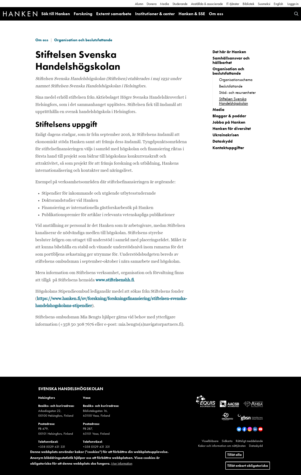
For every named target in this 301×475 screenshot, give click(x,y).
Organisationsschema (235, 79)
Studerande (180, 4)
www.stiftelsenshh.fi (115, 280)
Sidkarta (227, 441)
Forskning (83, 14)
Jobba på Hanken (229, 122)
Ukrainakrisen (226, 134)
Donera (151, 4)
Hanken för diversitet (232, 128)
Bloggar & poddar (229, 115)
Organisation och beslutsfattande (83, 39)
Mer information (121, 465)
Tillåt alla (234, 457)
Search (296, 14)
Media (164, 4)
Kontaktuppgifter (228, 147)
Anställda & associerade (207, 4)
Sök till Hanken (55, 14)
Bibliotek (248, 4)
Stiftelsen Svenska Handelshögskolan (233, 101)
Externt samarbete (113, 14)
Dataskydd (223, 141)
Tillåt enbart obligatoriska (247, 468)
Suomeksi (264, 4)
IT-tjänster (232, 4)
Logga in (293, 4)
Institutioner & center (155, 14)
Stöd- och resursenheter (237, 92)
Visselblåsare (210, 441)
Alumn (139, 4)
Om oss (216, 14)
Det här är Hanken (229, 51)
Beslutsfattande (230, 86)
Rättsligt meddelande (249, 441)
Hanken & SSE (192, 14)
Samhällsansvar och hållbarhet (231, 60)
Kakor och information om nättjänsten (222, 446)
